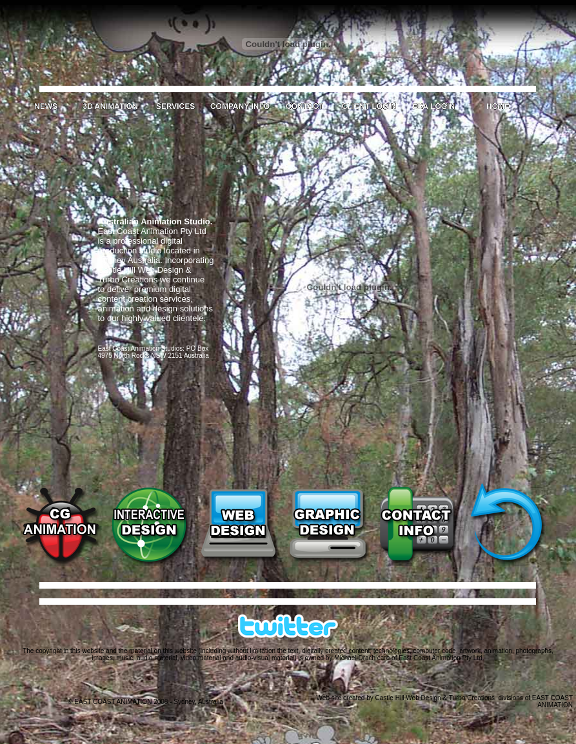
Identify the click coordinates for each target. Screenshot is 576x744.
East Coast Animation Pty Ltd (440, 657)
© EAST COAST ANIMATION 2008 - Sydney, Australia (145, 701)
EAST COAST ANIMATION (552, 701)
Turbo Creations (472, 697)
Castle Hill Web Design (408, 697)
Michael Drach (354, 657)
